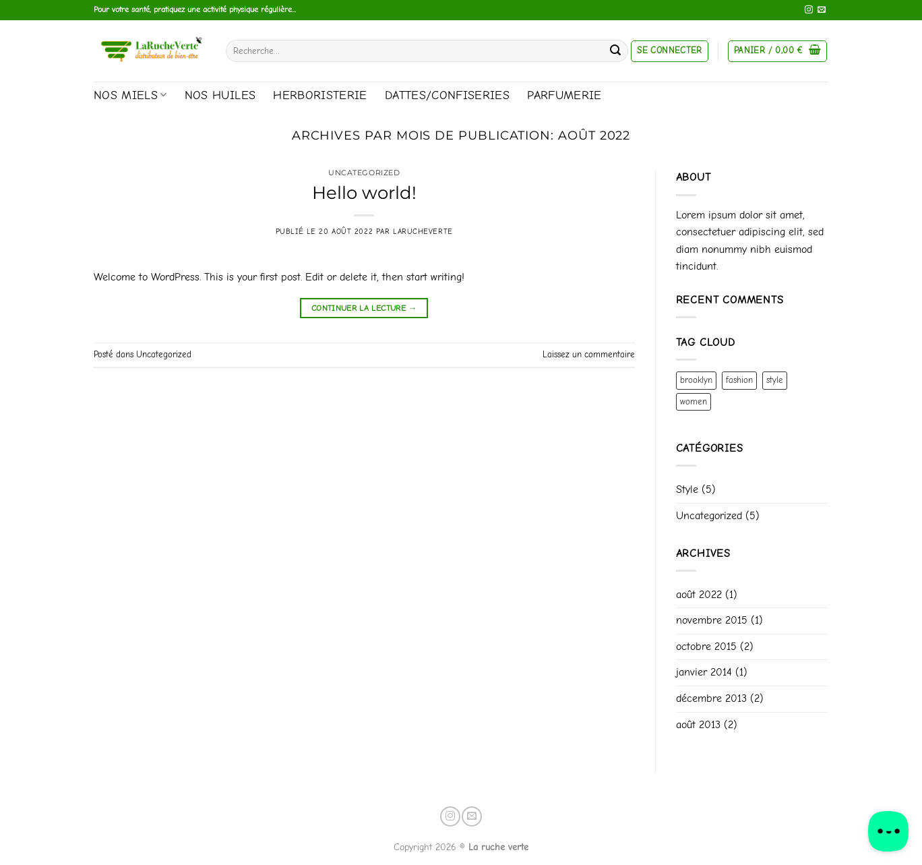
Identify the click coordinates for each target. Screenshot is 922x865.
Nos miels (130, 95)
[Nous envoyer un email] (822, 10)
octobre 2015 (706, 646)
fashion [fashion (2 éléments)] (739, 380)
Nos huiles (220, 95)
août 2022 (699, 595)
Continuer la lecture (364, 308)
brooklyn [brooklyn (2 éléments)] (696, 380)
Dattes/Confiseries (447, 95)
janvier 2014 (704, 672)
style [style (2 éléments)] (774, 380)
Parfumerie (564, 95)
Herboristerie (320, 95)
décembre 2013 (711, 698)
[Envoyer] (615, 51)
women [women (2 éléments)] (693, 401)
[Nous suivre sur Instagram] (809, 10)
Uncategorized (364, 172)
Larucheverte (423, 231)
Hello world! (364, 192)
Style (687, 489)
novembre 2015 (711, 620)
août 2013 (698, 725)
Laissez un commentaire (589, 354)
